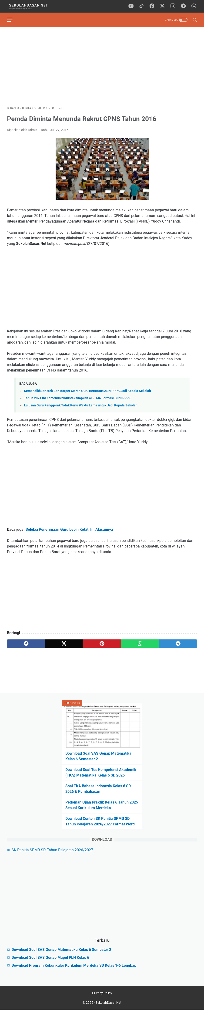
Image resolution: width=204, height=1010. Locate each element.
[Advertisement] (102, 66)
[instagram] (173, 6)
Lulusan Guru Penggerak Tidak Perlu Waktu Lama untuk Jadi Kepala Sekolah (80, 405)
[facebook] (152, 6)
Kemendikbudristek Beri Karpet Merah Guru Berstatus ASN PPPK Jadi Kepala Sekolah (87, 391)
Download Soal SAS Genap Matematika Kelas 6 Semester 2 (61, 949)
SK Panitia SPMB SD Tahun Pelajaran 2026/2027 (52, 850)
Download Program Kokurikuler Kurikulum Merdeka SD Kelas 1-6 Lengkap (74, 965)
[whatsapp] (194, 6)
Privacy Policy (102, 993)
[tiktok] (141, 6)
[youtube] (131, 6)
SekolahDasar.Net (108, 1002)
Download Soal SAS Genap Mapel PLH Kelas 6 (50, 957)
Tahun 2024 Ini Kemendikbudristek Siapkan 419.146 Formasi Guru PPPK (77, 398)
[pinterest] (102, 643)
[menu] (12, 19)
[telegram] (183, 6)
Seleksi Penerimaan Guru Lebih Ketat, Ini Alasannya (69, 529)
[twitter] (162, 6)
